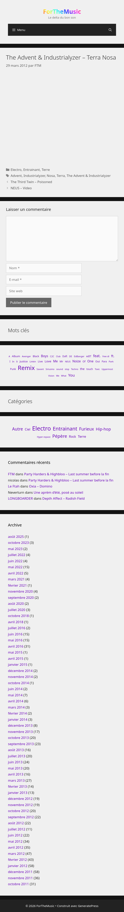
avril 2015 (15, 658)
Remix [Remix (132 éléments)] (26, 368)
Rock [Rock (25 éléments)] (72, 436)
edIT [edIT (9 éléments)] (88, 356)
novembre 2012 (20, 804)
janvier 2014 (17, 719)
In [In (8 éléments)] (13, 361)
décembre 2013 (20, 725)
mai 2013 (15, 768)
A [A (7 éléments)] (9, 356)
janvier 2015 (17, 664)
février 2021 (17, 585)
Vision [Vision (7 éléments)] (51, 375)
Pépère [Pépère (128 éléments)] (59, 436)
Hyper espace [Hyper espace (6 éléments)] (44, 437)
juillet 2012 (16, 829)
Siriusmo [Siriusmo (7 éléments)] (50, 369)
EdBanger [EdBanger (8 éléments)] (79, 356)
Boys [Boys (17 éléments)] (44, 356)
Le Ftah (14, 486)
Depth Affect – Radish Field (63, 498)
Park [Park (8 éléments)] (111, 361)
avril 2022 (15, 573)
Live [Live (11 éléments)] (40, 361)
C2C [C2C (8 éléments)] (52, 356)
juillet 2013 (16, 756)
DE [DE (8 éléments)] (70, 356)
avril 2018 (15, 622)
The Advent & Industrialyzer (89, 175)
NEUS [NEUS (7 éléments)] (68, 361)
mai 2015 (15, 652)
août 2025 (16, 536)
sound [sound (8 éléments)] (59, 369)
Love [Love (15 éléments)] (48, 361)
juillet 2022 (16, 554)
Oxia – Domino (40, 486)
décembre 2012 (20, 798)
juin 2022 (15, 561)
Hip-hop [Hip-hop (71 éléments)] (103, 429)
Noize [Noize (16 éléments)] (76, 361)
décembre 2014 (20, 670)
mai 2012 (15, 841)
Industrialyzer (34, 175)
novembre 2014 (20, 676)
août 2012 (16, 823)
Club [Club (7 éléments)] (58, 356)
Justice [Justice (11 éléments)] (24, 361)
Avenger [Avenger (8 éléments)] (26, 356)
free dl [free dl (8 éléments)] (105, 356)
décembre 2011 (20, 871)
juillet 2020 (16, 609)
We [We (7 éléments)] (57, 375)
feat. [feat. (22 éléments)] (97, 355)
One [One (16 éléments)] (90, 361)
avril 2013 (15, 774)
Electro (16, 169)
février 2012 (17, 859)
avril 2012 (15, 847)
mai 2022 (15, 567)
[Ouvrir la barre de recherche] (110, 30)
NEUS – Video (21, 188)
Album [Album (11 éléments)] (16, 356)
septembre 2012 (21, 817)
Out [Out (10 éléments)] (97, 361)
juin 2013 (15, 762)
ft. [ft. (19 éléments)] (112, 356)
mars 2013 (16, 780)
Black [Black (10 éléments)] (36, 356)
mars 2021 (16, 579)
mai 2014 (15, 695)
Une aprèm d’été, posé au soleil (58, 492)
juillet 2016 (16, 628)
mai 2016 (15, 640)
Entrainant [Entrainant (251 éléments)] (65, 428)
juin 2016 (15, 634)
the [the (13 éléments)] (82, 369)
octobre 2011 (18, 884)
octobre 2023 (18, 542)
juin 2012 (15, 835)
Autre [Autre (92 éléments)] (17, 429)
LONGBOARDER (20, 498)
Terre (46, 169)
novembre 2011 (20, 878)
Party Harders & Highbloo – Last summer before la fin (66, 474)
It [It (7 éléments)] (17, 361)
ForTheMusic (62, 11)
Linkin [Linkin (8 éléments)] (33, 361)
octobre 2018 (18, 615)
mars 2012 (16, 853)
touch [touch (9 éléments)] (89, 369)
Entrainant (31, 169)
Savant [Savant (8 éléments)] (40, 369)
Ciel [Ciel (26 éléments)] (27, 429)
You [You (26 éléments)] (71, 375)
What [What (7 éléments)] (63, 375)
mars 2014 (16, 707)
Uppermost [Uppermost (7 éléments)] (107, 369)
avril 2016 (15, 646)
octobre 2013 (18, 737)
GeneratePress (88, 906)
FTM (11, 474)
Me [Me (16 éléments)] (55, 361)
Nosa (51, 175)
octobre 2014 (18, 683)
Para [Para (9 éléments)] (104, 361)
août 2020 (16, 603)
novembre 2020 (20, 591)
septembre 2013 (21, 744)
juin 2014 (15, 689)
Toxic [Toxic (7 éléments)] (97, 369)
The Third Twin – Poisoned (31, 181)
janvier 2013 (17, 792)
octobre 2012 (18, 810)
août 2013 (16, 750)
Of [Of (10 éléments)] (84, 361)
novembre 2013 (20, 731)
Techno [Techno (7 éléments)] (74, 369)
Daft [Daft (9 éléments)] (64, 356)
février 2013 (17, 786)
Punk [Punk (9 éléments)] (13, 369)
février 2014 (17, 713)
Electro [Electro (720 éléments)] (41, 428)
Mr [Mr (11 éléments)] (61, 361)
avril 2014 (15, 701)
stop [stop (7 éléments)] (67, 369)
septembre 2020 (21, 597)
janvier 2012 (17, 865)
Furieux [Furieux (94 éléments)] (86, 429)
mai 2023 (15, 548)
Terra (61, 175)
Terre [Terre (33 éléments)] (82, 436)
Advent (16, 175)
